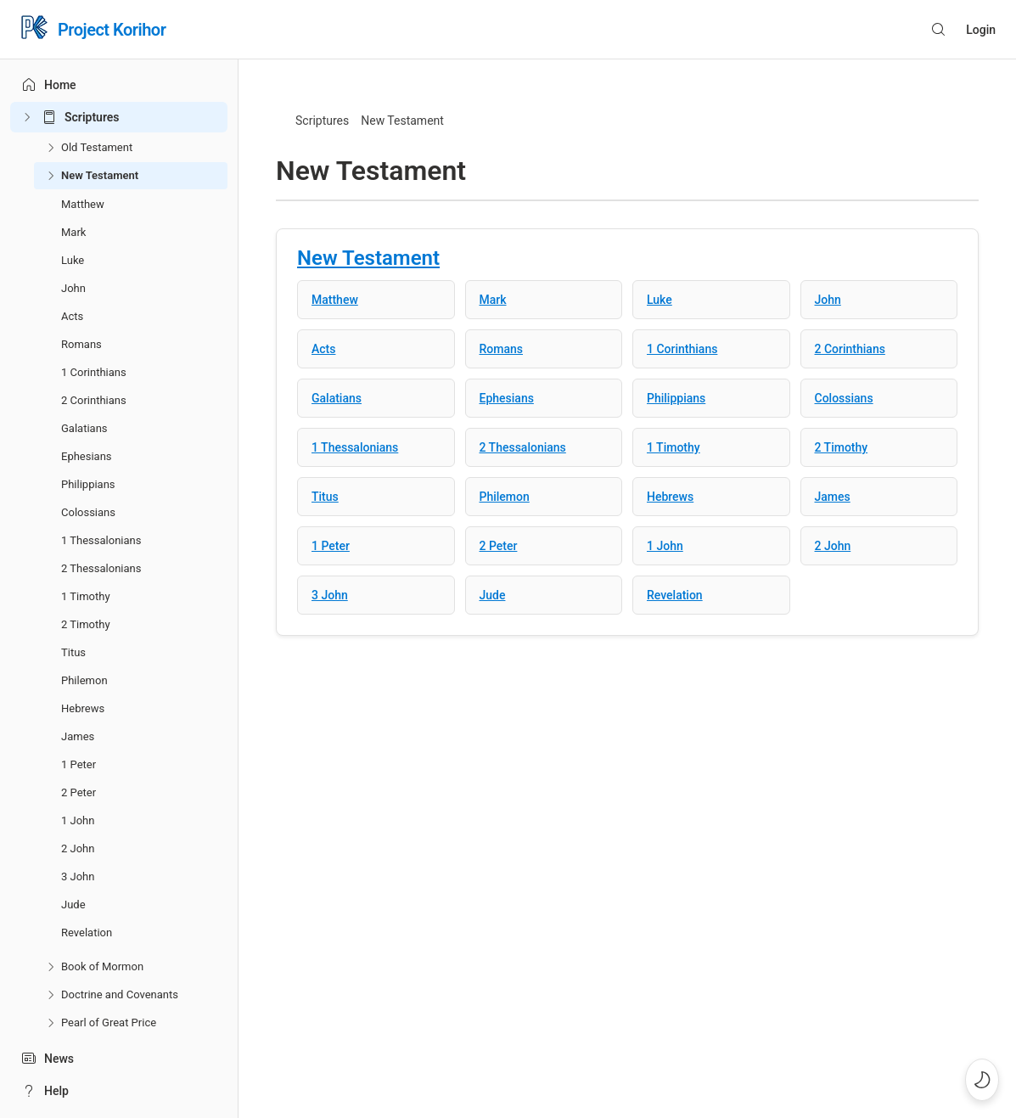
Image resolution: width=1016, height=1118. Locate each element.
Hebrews (82, 708)
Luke (72, 260)
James (77, 736)
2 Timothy (85, 624)
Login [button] (981, 30)
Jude (73, 904)
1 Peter (78, 764)
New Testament (99, 175)
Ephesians (86, 456)
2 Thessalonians (101, 568)
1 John (77, 820)
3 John (77, 876)
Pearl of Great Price (108, 1022)
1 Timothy (85, 596)
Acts (72, 316)
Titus (73, 652)
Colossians (88, 512)
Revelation (86, 932)
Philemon (84, 680)
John (73, 288)
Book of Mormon (102, 966)
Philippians (88, 484)
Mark (73, 232)
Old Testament (96, 147)
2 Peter (78, 792)
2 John (77, 848)
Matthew (82, 204)
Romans (81, 344)
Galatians (84, 428)
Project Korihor (112, 29)
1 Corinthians (93, 372)
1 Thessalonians (101, 540)
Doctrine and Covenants (119, 994)
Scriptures (92, 117)
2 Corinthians (93, 400)
